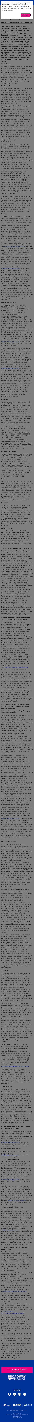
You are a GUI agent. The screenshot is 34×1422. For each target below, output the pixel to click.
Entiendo (26, 15)
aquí (22, 6)
